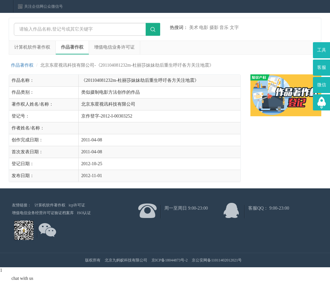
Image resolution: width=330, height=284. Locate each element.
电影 (203, 27)
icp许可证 (77, 205)
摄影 (213, 27)
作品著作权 (72, 47)
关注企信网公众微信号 (43, 6)
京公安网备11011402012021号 (217, 260)
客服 (321, 67)
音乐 (223, 27)
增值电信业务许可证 (114, 47)
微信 (321, 84)
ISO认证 (84, 213)
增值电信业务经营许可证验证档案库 (43, 213)
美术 (193, 27)
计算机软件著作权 (32, 47)
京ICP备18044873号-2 (169, 260)
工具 (321, 50)
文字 (234, 27)
